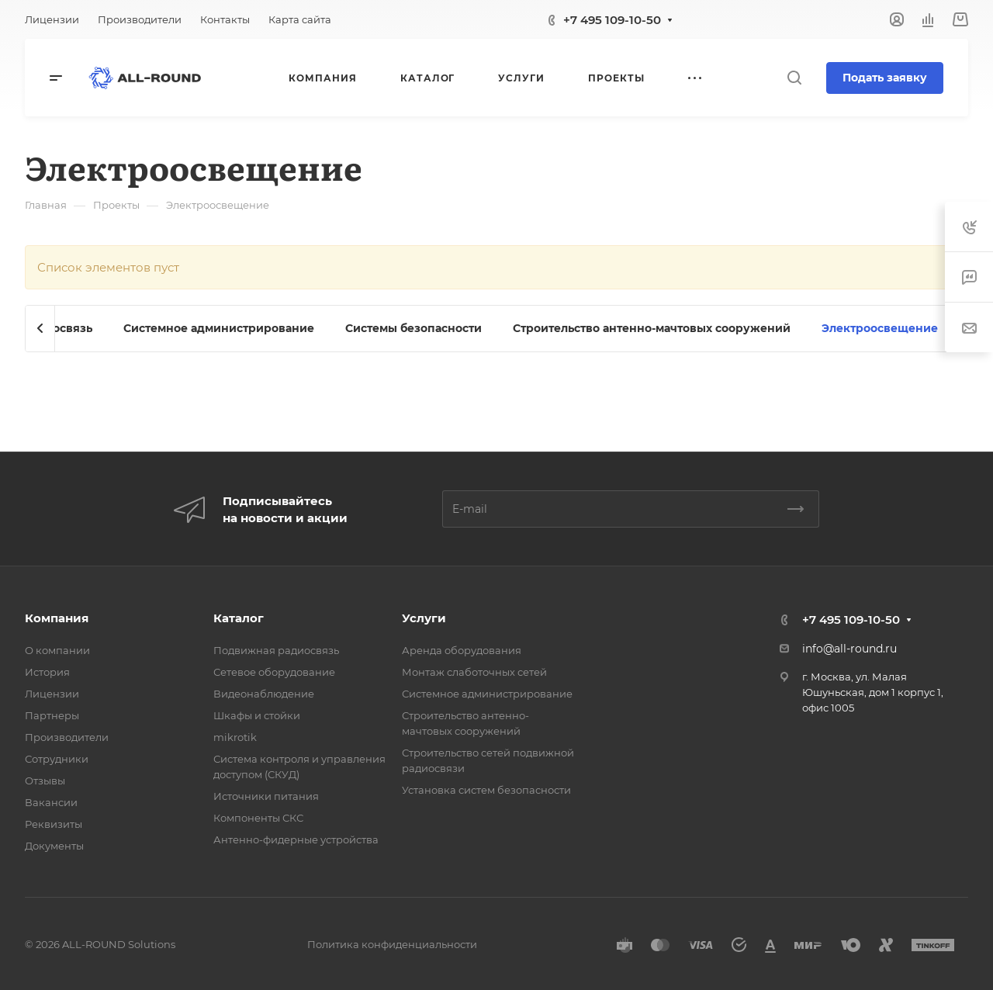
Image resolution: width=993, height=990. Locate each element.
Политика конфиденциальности (392, 944)
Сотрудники (56, 759)
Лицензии (52, 693)
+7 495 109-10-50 (612, 19)
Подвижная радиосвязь (276, 650)
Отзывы (45, 780)
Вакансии (51, 802)
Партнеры (52, 715)
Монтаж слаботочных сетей (474, 672)
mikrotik (235, 737)
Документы (54, 845)
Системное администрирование (487, 693)
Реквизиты (53, 824)
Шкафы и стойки (256, 715)
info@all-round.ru (849, 649)
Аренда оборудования (461, 650)
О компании (57, 650)
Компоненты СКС (258, 818)
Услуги (424, 618)
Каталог (238, 618)
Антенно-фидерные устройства (296, 839)
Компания (56, 618)
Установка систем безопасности (486, 790)
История (47, 672)
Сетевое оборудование (274, 672)
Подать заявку (884, 78)
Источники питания (266, 796)
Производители (67, 737)
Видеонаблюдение (263, 693)
